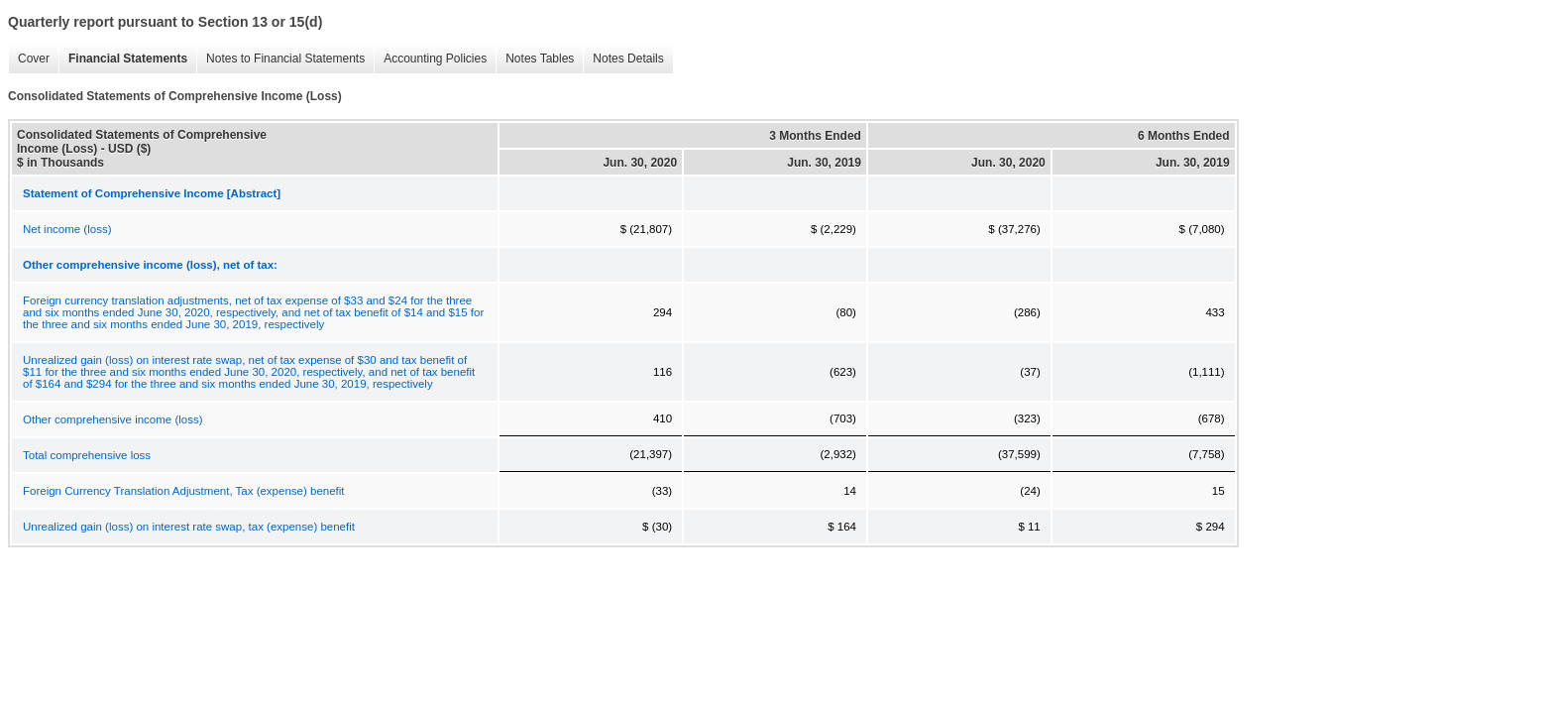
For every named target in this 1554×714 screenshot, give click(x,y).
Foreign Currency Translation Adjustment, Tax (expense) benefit (184, 491)
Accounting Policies (430, 59)
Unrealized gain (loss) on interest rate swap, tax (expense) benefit (189, 527)
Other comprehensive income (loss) (113, 419)
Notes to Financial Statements (280, 59)
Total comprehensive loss (87, 455)
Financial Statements (122, 59)
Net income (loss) (67, 229)
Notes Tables (535, 59)
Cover (29, 59)
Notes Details (623, 59)
